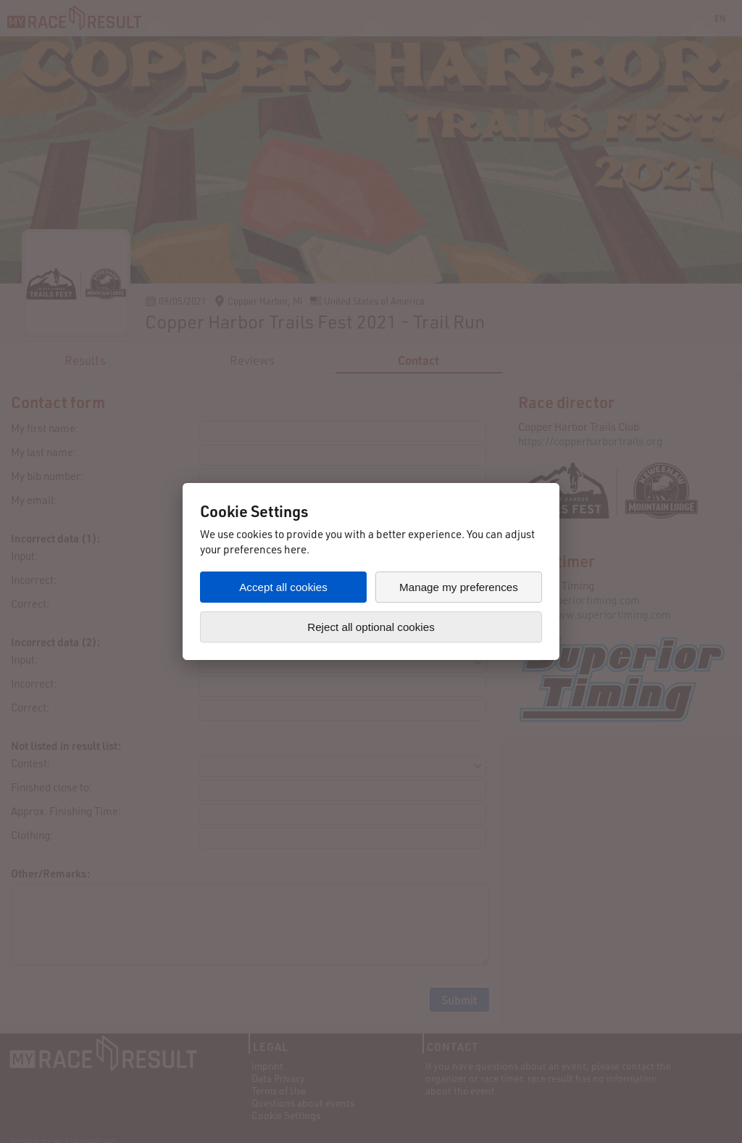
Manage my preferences (458, 587)
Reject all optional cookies (371, 627)
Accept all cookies (283, 587)
